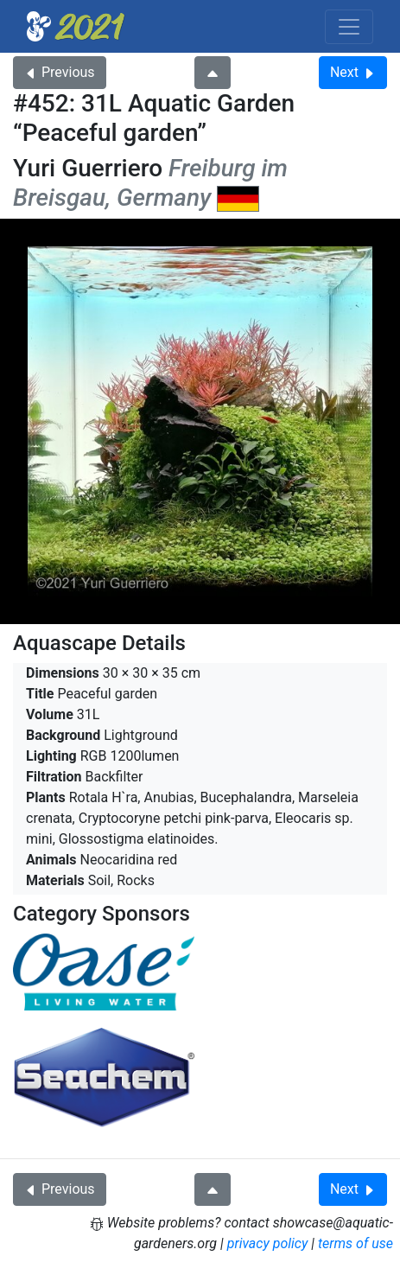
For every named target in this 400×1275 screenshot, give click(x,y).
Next (353, 72)
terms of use (355, 1243)
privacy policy (267, 1243)
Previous (59, 72)
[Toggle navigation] (349, 27)
